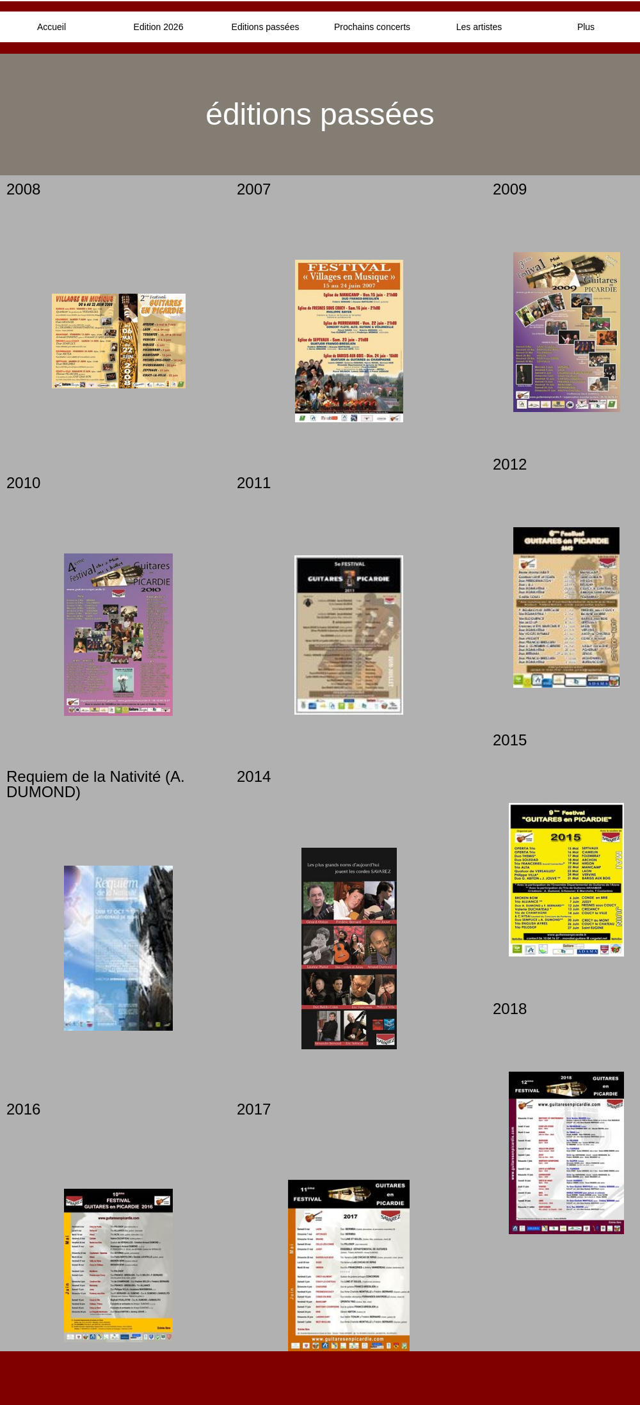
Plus (586, 27)
